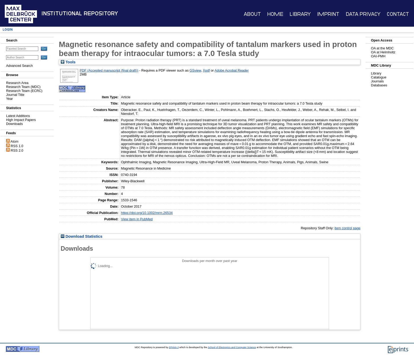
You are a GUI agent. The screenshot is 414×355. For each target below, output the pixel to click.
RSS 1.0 (17, 146)
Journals (377, 81)
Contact (398, 14)
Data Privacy (363, 14)
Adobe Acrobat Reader (231, 70)
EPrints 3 (173, 347)
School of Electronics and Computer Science (232, 347)
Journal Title (15, 95)
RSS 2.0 (17, 150)
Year (9, 99)
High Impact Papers (21, 120)
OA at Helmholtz (383, 52)
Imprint (328, 14)
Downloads (14, 124)
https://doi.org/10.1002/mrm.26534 (147, 213)
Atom (14, 141)
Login (8, 29)
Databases (379, 85)
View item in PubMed (137, 219)
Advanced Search (19, 66)
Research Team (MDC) (23, 87)
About (252, 14)
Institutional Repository (79, 13)
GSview (195, 70)
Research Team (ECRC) (24, 91)
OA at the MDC (382, 48)
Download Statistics (81, 236)
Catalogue (378, 77)
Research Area (17, 83)
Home (275, 14)
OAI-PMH (378, 56)
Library (300, 14)
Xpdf (206, 70)
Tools (68, 62)
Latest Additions (18, 116)
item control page (347, 228)
